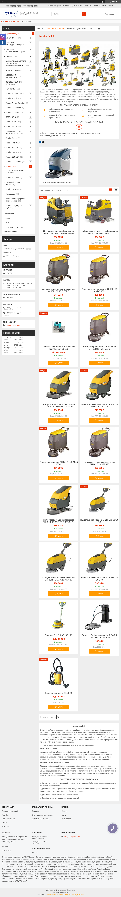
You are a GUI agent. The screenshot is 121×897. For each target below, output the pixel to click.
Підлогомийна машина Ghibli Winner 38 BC (99, 521)
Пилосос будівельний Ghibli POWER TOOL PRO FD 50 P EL (99, 636)
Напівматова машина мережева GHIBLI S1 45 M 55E (99, 463)
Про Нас (5, 815)
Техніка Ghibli (11, 166)
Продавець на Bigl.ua (60, 892)
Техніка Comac (11, 138)
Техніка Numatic (12, 148)
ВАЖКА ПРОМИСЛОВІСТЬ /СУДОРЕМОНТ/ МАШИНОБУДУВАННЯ (17, 63)
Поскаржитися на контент (55, 895)
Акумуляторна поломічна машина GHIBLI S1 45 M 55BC (99, 348)
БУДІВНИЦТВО (12, 70)
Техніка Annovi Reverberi (15, 103)
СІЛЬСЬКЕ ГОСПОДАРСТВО (13, 44)
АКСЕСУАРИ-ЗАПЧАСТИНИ (11, 76)
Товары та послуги (11, 34)
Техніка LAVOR (12, 152)
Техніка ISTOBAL (12, 178)
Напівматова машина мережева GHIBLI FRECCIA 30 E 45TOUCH (59, 521)
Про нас (70, 29)
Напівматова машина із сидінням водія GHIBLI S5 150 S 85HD (99, 232)
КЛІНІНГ (9, 56)
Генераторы (10, 194)
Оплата (92, 29)
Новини (7, 218)
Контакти (5, 826)
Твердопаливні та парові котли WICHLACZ (15, 132)
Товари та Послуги (55, 29)
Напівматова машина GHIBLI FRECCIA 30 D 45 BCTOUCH (99, 405)
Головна (40, 29)
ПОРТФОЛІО (11, 117)
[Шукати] (84, 14)
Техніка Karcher (12, 94)
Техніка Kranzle (12, 98)
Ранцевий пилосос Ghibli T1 (58, 693)
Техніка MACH (11, 126)
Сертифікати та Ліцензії (13, 227)
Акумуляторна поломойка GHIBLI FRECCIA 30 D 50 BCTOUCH (58, 405)
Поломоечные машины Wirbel (57, 182)
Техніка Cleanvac (12, 112)
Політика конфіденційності (74, 895)
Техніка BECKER (12, 157)
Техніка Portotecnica (13, 162)
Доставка (81, 29)
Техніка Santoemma (13, 108)
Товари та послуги (11, 21)
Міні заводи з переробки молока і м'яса (15, 200)
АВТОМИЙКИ (11, 38)
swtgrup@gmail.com (14, 325)
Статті (6, 223)
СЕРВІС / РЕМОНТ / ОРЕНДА (14, 83)
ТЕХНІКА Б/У (11, 89)
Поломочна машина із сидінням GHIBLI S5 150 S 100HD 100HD (58, 232)
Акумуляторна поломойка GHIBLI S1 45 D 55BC (99, 290)
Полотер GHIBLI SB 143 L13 (58, 635)
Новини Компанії (8, 819)
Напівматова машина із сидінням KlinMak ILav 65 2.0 (59, 348)
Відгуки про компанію (10, 811)
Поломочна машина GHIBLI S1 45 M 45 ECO (59, 463)
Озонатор (35, 811)
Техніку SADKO (12, 189)
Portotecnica (66, 819)
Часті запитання (10, 232)
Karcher (64, 811)
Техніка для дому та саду (14, 207)
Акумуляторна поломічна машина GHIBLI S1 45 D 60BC (58, 290)
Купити (60, 247)
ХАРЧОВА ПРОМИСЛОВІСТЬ (13, 51)
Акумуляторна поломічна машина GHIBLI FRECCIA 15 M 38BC (58, 579)
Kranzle (64, 815)
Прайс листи (9, 214)
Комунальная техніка (40, 819)
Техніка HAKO (11, 143)
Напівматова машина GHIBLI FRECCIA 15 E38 (99, 579)
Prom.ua (72, 890)
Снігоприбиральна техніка (13, 183)
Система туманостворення (42, 815)
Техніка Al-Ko (11, 122)
